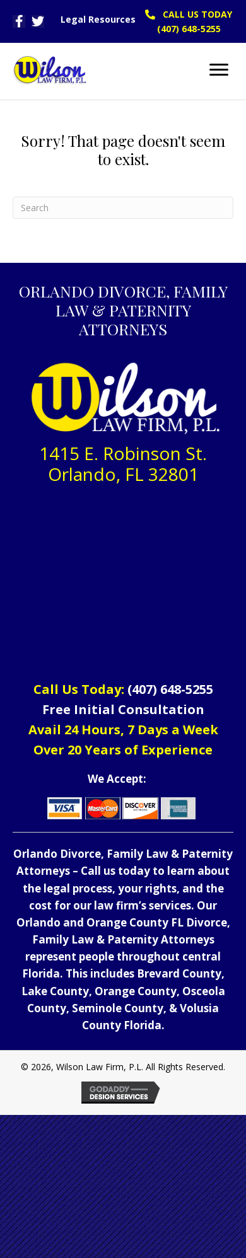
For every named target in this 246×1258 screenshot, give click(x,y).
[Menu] (218, 70)
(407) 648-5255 (170, 689)
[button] (19, 21)
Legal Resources (98, 19)
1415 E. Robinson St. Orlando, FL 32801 (123, 464)
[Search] (123, 208)
